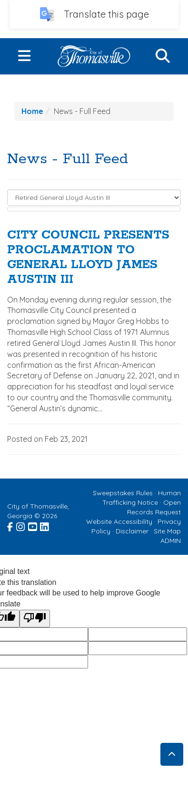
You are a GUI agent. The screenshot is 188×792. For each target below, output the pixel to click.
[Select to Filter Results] (94, 197)
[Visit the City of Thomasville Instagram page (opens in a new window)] (21, 525)
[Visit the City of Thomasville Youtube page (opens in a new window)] (33, 525)
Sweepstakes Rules (123, 493)
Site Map (167, 531)
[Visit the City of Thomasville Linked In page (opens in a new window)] (45, 525)
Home (32, 111)
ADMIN (170, 540)
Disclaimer (132, 531)
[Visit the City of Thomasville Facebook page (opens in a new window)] (10, 525)
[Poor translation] (35, 618)
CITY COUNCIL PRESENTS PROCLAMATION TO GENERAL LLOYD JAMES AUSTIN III (88, 257)
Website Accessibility (119, 521)
